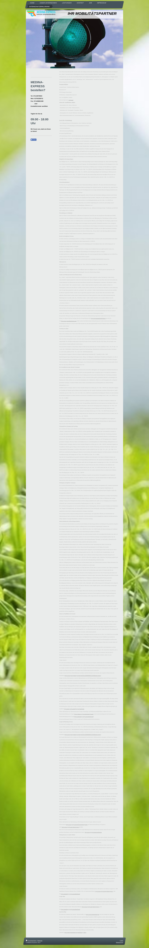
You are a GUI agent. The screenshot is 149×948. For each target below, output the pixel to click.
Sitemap (39, 940)
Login (121, 940)
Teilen (33, 140)
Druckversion (31, 940)
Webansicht (119, 942)
